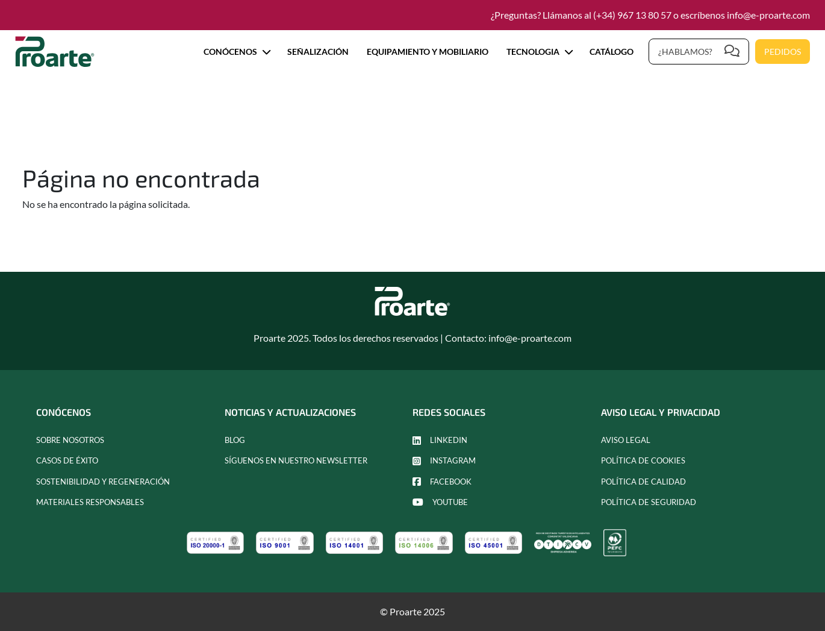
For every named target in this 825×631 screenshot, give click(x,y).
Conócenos (236, 51)
